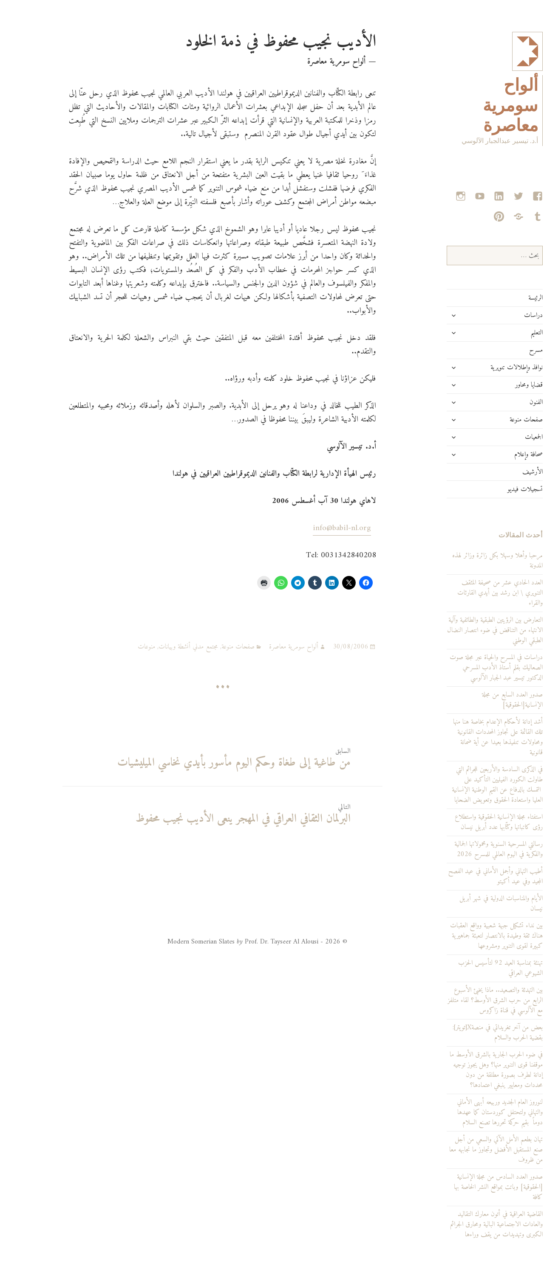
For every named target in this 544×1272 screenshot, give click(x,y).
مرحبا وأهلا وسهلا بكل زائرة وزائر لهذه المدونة (467, 561)
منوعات (116, 647)
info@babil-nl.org (311, 528)
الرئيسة (505, 298)
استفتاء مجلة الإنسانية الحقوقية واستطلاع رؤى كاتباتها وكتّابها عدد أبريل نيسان (468, 822)
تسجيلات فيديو (494, 489)
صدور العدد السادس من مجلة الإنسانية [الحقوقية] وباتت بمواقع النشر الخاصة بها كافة (467, 1187)
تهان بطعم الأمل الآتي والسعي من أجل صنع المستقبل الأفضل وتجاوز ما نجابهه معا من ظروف (465, 1150)
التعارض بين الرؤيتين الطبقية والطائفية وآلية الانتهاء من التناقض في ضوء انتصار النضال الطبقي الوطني (464, 630)
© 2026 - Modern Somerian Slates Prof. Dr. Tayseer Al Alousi (227, 942)
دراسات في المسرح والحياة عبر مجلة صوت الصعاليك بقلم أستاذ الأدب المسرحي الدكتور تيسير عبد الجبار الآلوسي (465, 667)
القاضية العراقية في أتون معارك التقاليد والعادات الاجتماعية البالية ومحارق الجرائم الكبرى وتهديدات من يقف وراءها (465, 1224)
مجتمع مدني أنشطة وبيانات (157, 647)
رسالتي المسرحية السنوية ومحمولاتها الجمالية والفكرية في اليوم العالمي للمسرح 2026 (468, 849)
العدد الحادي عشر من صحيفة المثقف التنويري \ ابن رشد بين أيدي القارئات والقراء (469, 593)
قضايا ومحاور (498, 385)
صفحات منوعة (495, 420)
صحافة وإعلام (498, 455)
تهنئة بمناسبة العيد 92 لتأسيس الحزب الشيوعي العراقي (470, 968)
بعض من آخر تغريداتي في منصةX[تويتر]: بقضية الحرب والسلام (467, 1033)
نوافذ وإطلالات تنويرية (486, 367)
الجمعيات (503, 437)
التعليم (506, 333)
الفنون (505, 402)
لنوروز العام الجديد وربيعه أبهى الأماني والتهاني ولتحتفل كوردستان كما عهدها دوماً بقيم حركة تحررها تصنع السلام (469, 1112)
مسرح (505, 350)
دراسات (502, 315)
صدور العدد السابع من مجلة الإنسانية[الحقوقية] (481, 700)
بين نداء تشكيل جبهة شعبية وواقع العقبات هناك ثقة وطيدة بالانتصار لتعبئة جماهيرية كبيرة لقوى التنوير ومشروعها (465, 936)
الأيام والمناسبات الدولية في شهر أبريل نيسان (470, 904)
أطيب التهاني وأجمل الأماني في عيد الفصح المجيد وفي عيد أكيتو (465, 876)
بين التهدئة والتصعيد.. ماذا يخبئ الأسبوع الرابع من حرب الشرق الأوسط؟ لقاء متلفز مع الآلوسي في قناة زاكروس (464, 1000)
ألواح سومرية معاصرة (479, 105)
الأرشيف (502, 472)
